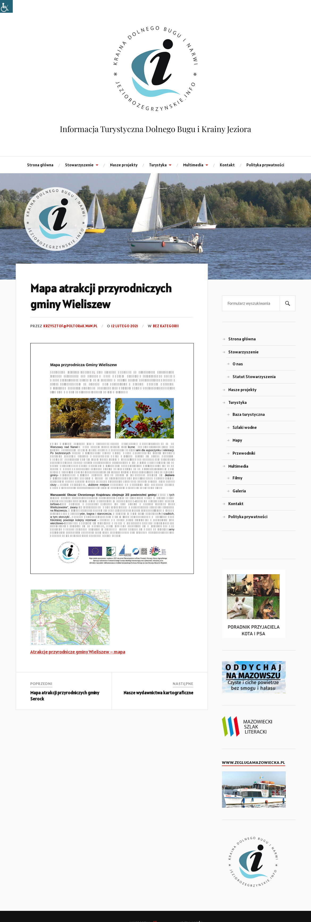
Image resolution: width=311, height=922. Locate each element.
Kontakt (227, 164)
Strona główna (40, 164)
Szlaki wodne (245, 427)
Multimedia (193, 164)
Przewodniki (244, 453)
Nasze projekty (123, 164)
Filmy (237, 478)
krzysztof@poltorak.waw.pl (70, 326)
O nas (238, 364)
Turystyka (158, 164)
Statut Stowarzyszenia (254, 376)
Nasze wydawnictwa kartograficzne (158, 693)
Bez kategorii (166, 326)
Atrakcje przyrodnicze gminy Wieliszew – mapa (77, 652)
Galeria (239, 491)
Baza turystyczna (249, 414)
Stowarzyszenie (79, 164)
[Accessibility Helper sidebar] (6, 6)
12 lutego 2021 (124, 326)
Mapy (237, 440)
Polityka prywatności (265, 164)
